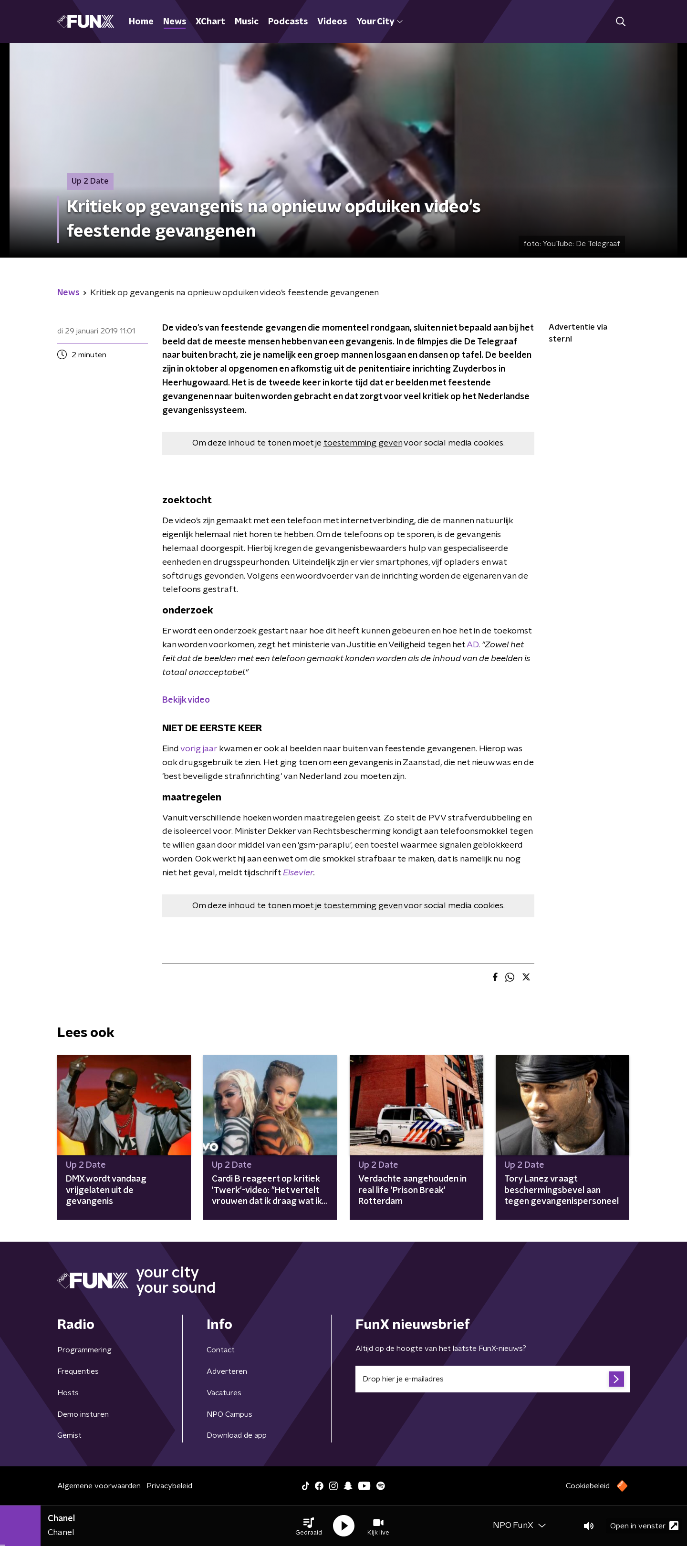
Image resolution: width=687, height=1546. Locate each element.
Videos (332, 22)
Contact (221, 1350)
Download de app (237, 1435)
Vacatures (224, 1393)
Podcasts (288, 22)
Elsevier (298, 873)
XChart (210, 22)
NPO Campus (229, 1414)
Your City (379, 22)
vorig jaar (198, 749)
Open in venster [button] (644, 1525)
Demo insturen (83, 1414)
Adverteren (227, 1371)
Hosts (68, 1393)
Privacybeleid (169, 1486)
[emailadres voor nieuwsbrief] (492, 1379)
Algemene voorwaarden (99, 1486)
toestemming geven (362, 443)
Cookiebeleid (588, 1486)
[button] (308, 1526)
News (174, 22)
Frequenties (78, 1371)
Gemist (69, 1435)
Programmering (84, 1350)
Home (141, 22)
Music (247, 22)
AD (473, 645)
